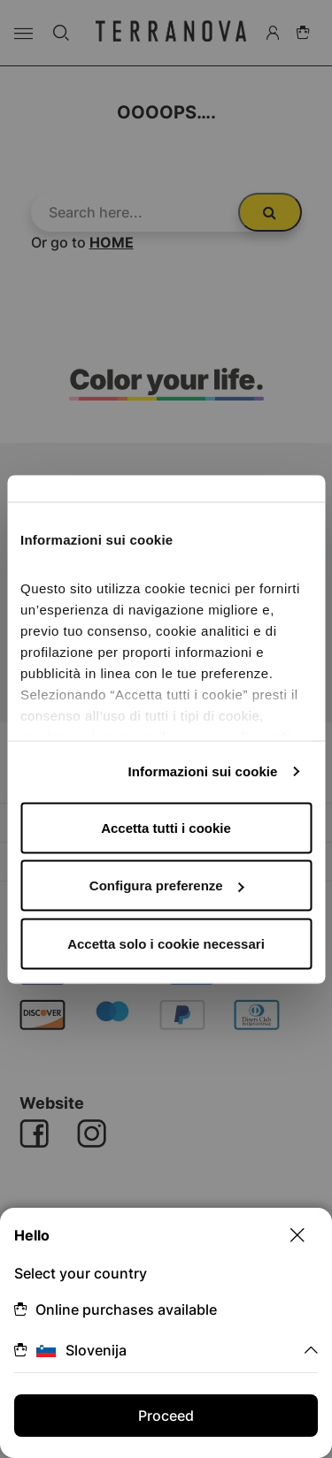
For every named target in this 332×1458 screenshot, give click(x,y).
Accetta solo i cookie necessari (166, 942)
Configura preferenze (166, 885)
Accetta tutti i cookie (166, 827)
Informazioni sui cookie (203, 771)
